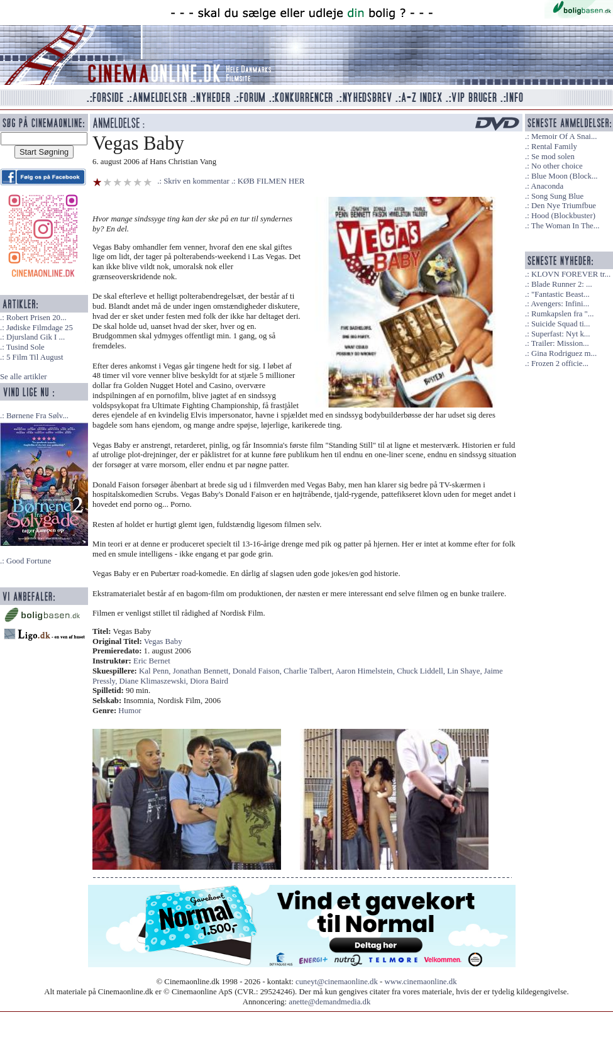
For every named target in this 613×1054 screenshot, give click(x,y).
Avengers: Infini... (560, 303)
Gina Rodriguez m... (564, 353)
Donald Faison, (258, 671)
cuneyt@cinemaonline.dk (336, 981)
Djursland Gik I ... (35, 337)
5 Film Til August (35, 357)
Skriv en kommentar (196, 181)
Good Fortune (28, 561)
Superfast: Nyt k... (560, 334)
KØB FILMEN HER (271, 181)
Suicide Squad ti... (560, 323)
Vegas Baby (163, 641)
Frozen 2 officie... (559, 363)
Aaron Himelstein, (366, 671)
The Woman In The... (565, 225)
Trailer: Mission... (560, 343)
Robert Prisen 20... (36, 317)
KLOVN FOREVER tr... (570, 274)
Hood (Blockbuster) (563, 215)
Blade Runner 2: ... (561, 284)
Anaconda (547, 186)
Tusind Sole (25, 347)
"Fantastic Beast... (560, 294)
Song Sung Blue (557, 196)
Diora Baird (209, 681)
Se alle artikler (23, 376)
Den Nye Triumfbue (563, 205)
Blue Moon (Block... (564, 176)
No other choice (557, 166)
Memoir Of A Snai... (564, 136)
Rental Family (554, 146)
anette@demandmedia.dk (329, 1001)
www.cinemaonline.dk (421, 981)
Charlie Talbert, (309, 671)
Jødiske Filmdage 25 (39, 327)
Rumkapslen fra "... (562, 313)
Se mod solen (553, 156)
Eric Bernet (151, 661)
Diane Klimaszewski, (155, 681)
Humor (129, 710)
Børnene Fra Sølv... (37, 415)
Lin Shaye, (465, 671)
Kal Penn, (156, 671)
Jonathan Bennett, (203, 671)
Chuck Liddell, (422, 671)
